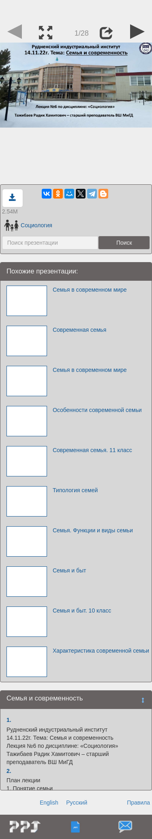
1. (8, 720)
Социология (28, 225)
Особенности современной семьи (97, 410)
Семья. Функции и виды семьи (93, 530)
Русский (76, 802)
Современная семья (79, 330)
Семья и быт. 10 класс (82, 610)
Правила (138, 802)
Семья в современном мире (90, 289)
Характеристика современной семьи (101, 650)
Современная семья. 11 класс (92, 450)
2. (8, 771)
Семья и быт (69, 570)
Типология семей (75, 490)
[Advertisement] (76, 10)
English (49, 802)
